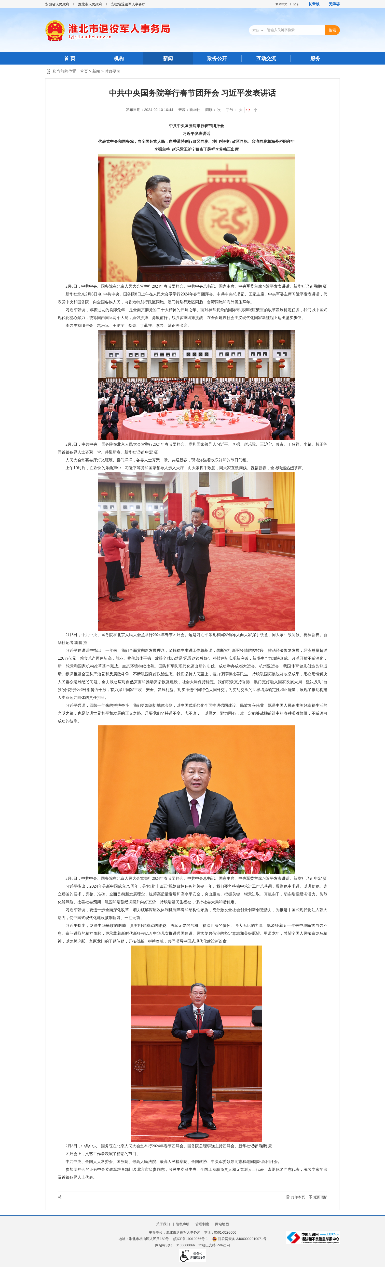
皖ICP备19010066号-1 (190, 1239)
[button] (311, 4)
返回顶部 (320, 1197)
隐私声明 (183, 1224)
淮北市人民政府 (90, 4)
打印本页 (298, 1197)
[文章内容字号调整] (242, 110)
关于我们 (163, 1224)
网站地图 (222, 1224)
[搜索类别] (257, 30)
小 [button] (255, 110)
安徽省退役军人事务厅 (128, 4)
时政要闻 (112, 71)
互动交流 (266, 58)
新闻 (168, 58)
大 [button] (241, 110)
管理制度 (202, 1224)
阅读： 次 (213, 109)
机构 (119, 58)
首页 (84, 71)
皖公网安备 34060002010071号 (239, 1239)
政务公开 (217, 58)
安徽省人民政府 (57, 4)
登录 (296, 4)
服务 (315, 58)
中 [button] (248, 110)
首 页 (69, 58)
